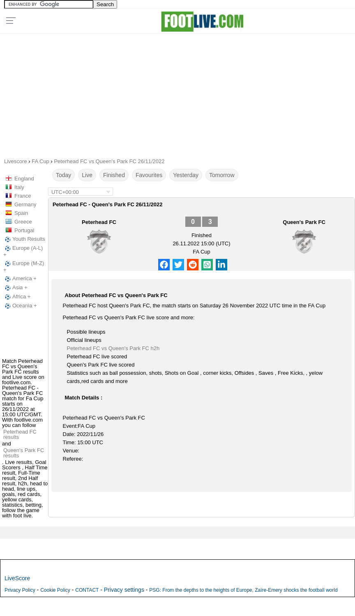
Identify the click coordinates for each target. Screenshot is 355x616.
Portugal (24, 230)
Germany (25, 204)
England (24, 178)
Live (87, 175)
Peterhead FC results (20, 434)
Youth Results (24, 239)
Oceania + (20, 305)
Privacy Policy (20, 590)
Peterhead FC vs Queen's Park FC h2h (113, 348)
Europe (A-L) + (23, 251)
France (22, 196)
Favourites (149, 175)
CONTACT (87, 590)
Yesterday (185, 175)
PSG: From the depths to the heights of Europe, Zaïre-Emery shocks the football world (243, 590)
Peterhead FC (99, 222)
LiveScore (17, 578)
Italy (19, 187)
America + (20, 278)
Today (63, 175)
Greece (23, 222)
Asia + (15, 287)
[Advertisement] (178, 92)
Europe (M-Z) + (23, 266)
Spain (21, 213)
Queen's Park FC (304, 222)
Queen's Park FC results (23, 453)
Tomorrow (221, 175)
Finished (114, 175)
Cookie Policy (55, 590)
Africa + (16, 296)
